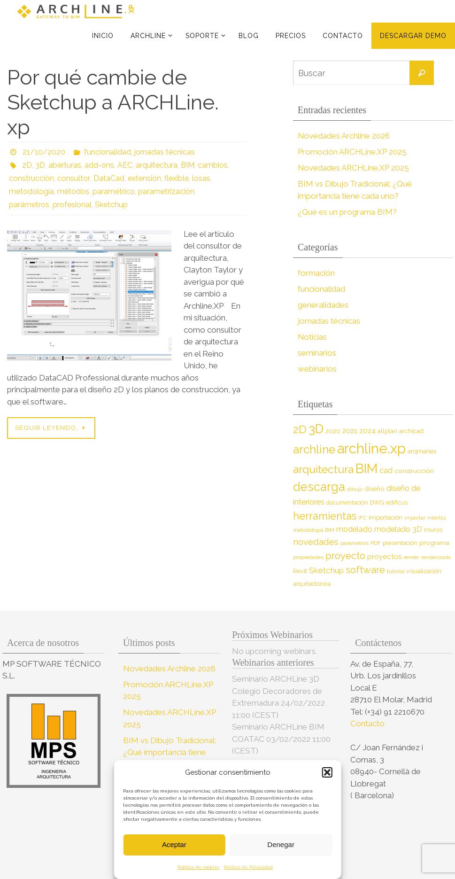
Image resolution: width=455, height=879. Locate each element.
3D (40, 165)
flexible (175, 178)
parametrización (166, 191)
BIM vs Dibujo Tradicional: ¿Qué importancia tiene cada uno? (169, 752)
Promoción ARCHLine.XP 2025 (353, 151)
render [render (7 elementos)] (411, 557)
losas (200, 178)
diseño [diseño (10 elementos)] (374, 488)
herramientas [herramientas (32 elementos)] (324, 516)
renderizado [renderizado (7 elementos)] (436, 557)
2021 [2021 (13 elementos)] (349, 430)
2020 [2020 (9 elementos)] (332, 431)
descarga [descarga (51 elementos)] (319, 487)
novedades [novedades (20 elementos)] (316, 542)
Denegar (280, 844)
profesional (72, 204)
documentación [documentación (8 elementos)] (347, 502)
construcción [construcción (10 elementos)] (414, 471)
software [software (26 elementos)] (365, 570)
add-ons (99, 165)
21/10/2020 (44, 152)
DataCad (108, 178)
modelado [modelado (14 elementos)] (354, 529)
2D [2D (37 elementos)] (300, 429)
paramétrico (114, 191)
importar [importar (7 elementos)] (414, 517)
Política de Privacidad (248, 867)
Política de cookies (198, 867)
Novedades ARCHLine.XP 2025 (354, 167)
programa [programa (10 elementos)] (434, 542)
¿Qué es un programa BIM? (347, 212)
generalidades (323, 305)
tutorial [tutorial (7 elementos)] (395, 571)
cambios (213, 165)
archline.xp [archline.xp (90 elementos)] (371, 448)
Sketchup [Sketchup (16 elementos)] (326, 570)
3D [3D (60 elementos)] (316, 428)
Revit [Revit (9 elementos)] (300, 571)
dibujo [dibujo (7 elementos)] (354, 489)
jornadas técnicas (164, 152)
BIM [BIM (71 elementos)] (366, 468)
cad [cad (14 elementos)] (386, 470)
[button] (327, 772)
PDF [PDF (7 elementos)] (375, 543)
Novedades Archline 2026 (344, 135)
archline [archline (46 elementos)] (314, 449)
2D (27, 165)
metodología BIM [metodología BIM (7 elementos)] (313, 530)
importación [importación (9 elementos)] (385, 517)
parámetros (29, 204)
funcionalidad (107, 152)
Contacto (368, 723)
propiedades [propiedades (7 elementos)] (308, 557)
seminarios (317, 353)
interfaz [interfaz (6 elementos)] (436, 518)
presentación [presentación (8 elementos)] (400, 542)
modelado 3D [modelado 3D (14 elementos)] (398, 529)
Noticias (312, 337)
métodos (73, 191)
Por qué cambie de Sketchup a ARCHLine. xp (113, 102)
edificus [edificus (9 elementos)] (397, 502)
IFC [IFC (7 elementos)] (362, 517)
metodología (31, 191)
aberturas (64, 165)
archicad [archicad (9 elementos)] (411, 431)
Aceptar (174, 844)
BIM (187, 165)
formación (316, 273)
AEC (124, 165)
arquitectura (156, 165)
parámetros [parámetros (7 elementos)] (354, 543)
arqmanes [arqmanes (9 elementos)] (422, 451)
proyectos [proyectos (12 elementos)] (384, 556)
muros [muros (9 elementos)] (433, 529)
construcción (31, 178)
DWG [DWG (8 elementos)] (377, 502)
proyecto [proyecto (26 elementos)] (345, 555)
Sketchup (111, 204)
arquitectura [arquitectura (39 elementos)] (323, 469)
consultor (73, 178)
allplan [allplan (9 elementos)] (387, 431)
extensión (143, 178)
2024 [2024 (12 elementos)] (367, 431)
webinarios (317, 368)
